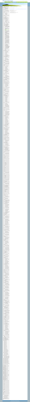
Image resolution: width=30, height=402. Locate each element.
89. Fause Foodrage (6, 121)
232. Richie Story (6, 265)
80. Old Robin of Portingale (7, 114)
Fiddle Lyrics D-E (5, 342)
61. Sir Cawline (6, 98)
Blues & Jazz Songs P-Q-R (6, 354)
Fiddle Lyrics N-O (5, 346)
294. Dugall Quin (6, 325)
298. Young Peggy (6, 328)
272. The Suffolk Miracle (7, 301)
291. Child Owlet (6, 322)
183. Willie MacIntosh (6, 219)
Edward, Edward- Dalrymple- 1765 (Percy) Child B (7, 28)
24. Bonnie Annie (6, 58)
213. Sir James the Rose (7, 247)
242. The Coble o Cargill (7, 274)
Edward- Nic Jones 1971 (7, 43)
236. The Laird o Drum (7, 268)
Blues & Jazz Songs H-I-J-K (5, 352)
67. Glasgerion (6, 103)
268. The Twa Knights (6, 297)
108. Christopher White (7, 140)
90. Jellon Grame (6, 122)
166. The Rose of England (7, 204)
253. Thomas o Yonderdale (7, 284)
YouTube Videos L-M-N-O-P (5, 396)
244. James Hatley (6, 276)
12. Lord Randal (6, 20)
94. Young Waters (6, 126)
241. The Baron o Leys (7, 273)
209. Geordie (6, 243)
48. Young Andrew (6, 84)
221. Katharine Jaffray (6, 256)
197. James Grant (6, 231)
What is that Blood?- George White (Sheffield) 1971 (7, 42)
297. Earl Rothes (6, 327)
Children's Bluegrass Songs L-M (5, 360)
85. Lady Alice (6, 118)
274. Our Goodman (6, 303)
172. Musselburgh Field (7, 209)
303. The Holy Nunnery (7, 332)
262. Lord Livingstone (6, 292)
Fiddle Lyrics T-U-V (5, 348)
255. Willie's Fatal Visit (7, 286)
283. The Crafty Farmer (7, 314)
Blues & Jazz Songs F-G (6, 351)
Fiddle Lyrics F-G (5, 343)
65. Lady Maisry (6, 101)
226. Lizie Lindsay (6, 260)
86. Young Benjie (6, 119)
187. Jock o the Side (6, 222)
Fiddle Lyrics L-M (5, 345)
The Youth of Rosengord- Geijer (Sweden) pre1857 (6, 45)
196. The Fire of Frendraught (7, 230)
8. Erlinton (6, 16)
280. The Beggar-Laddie (7, 311)
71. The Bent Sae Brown (7, 106)
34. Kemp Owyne (6, 68)
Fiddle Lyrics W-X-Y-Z (6, 349)
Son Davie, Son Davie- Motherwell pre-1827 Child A (7, 26)
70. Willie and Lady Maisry (7, 105)
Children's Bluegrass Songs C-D (6, 357)
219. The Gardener (6, 254)
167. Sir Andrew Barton (7, 205)
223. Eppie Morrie (6, 258)
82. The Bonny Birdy (6, 116)
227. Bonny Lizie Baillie (7, 261)
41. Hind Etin (6, 74)
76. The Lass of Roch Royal (7, 111)
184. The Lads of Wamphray (7, 220)
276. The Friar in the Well (7, 305)
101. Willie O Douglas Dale (7, 133)
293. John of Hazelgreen (7, 324)
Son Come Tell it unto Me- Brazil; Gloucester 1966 (7, 38)
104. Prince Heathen (6, 136)
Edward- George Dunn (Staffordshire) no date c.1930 (7, 34)
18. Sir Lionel (6, 53)
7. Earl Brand (6, 14)
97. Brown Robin (6, 130)
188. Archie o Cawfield (7, 223)
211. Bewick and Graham (7, 245)
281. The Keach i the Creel (7, 312)
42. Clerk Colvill (6, 75)
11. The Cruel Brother (6, 19)
